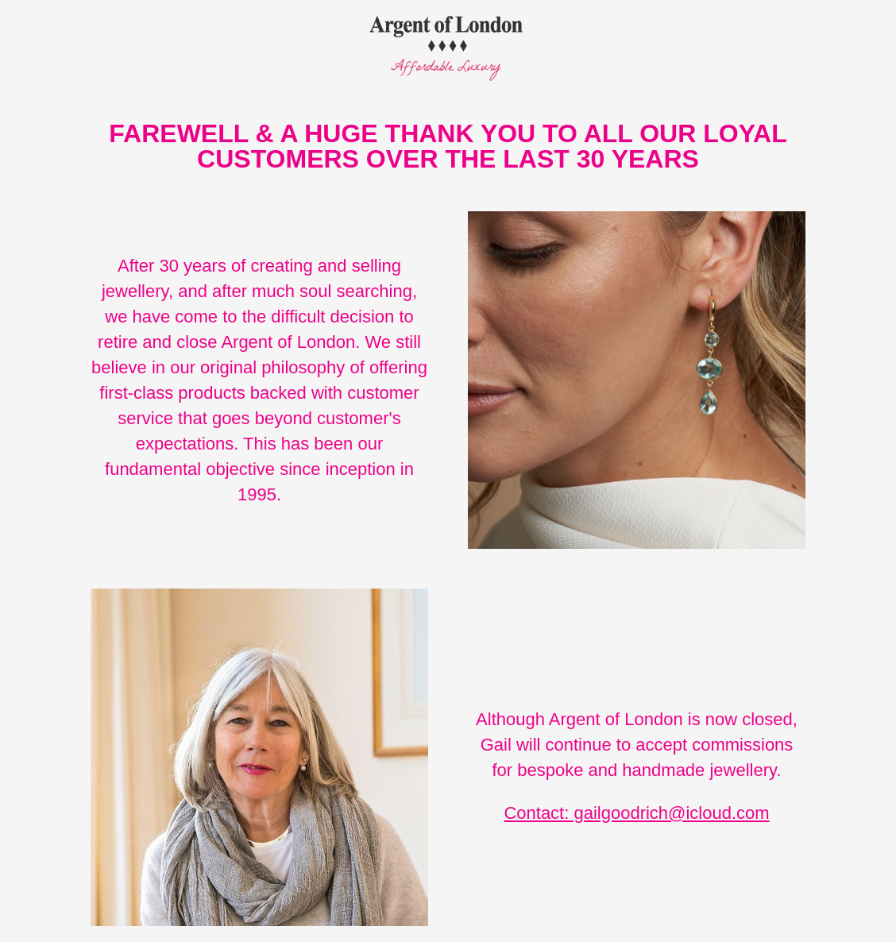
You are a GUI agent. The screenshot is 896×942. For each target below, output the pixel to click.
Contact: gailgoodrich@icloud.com (636, 813)
